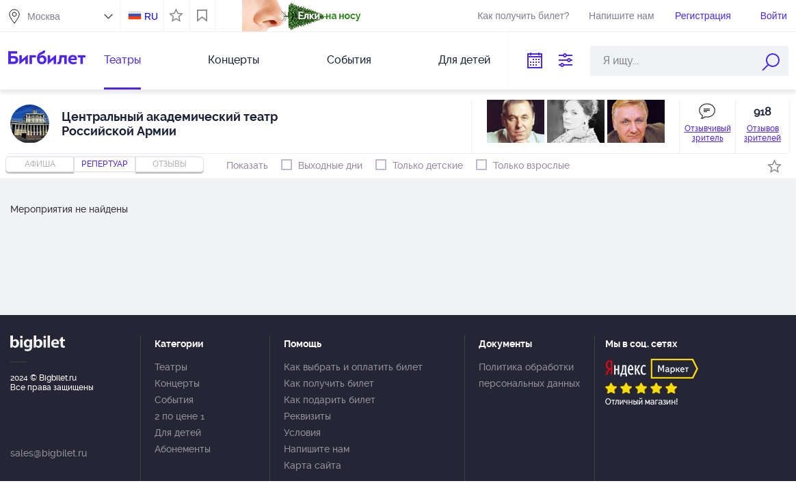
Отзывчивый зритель (708, 133)
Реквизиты (307, 416)
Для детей (464, 59)
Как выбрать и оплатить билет (353, 366)
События (349, 59)
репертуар (104, 164)
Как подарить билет (329, 399)
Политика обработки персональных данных (529, 375)
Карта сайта (312, 465)
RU (151, 16)
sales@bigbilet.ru (48, 453)
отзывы (169, 164)
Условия (302, 432)
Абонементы (183, 448)
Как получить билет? (523, 15)
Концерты (233, 59)
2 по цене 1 (179, 416)
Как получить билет (329, 383)
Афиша (40, 164)
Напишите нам (621, 15)
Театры (122, 59)
